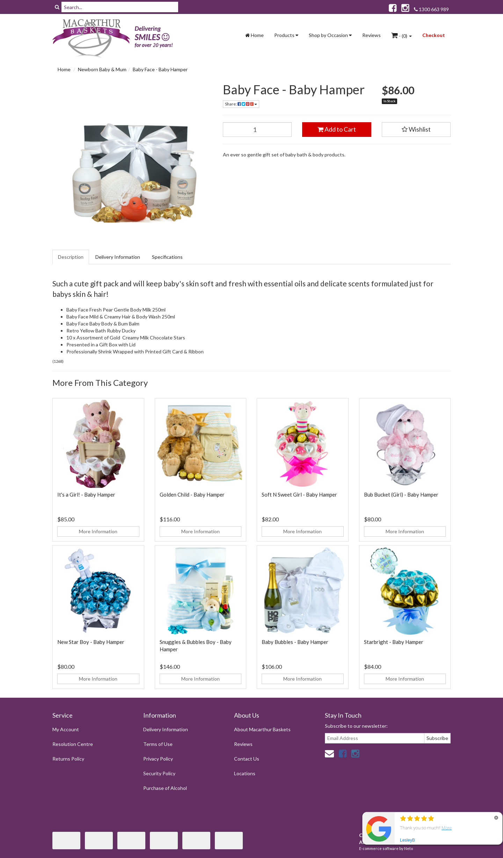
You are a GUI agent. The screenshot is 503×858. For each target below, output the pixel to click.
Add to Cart (337, 129)
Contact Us (246, 759)
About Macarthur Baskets (262, 729)
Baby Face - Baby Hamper (160, 69)
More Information (98, 531)
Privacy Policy (158, 759)
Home (254, 35)
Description (70, 257)
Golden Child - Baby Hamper (192, 494)
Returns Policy (68, 759)
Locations (244, 773)
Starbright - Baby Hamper (393, 642)
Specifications (167, 257)
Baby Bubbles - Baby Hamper (295, 642)
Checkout (433, 35)
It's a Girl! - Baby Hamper (86, 494)
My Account (65, 729)
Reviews (371, 35)
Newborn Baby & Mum (102, 69)
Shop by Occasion (330, 35)
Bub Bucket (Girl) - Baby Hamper (401, 494)
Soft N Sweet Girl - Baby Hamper (299, 494)
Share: (241, 104)
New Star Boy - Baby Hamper (90, 642)
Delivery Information (117, 257)
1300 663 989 (431, 9)
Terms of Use (158, 744)
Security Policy (159, 773)
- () (401, 35)
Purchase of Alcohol (165, 788)
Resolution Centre (72, 744)
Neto (408, 848)
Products (286, 35)
